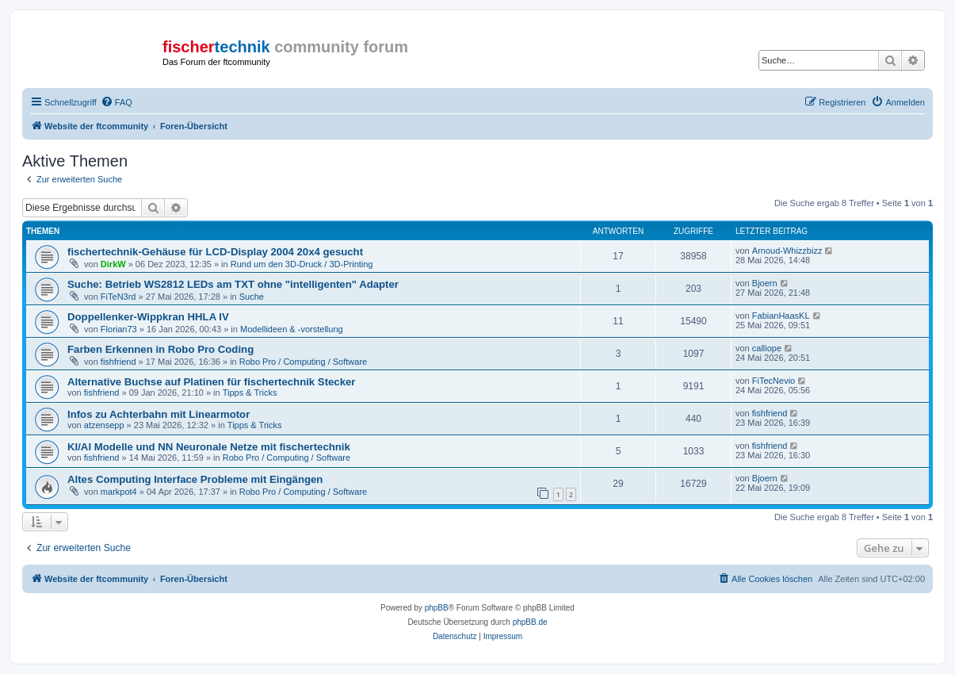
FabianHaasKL (781, 315)
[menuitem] (116, 102)
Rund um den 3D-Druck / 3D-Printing (302, 264)
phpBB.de (530, 622)
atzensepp (104, 425)
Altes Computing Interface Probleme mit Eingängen (195, 479)
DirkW (113, 264)
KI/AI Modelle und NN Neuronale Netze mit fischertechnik (208, 447)
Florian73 (119, 329)
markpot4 (119, 491)
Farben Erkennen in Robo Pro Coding (160, 349)
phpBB (437, 607)
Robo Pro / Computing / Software (303, 361)
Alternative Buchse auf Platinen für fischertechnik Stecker (211, 382)
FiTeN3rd (118, 296)
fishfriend (118, 361)
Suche (251, 296)
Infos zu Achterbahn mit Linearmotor (158, 414)
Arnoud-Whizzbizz (787, 250)
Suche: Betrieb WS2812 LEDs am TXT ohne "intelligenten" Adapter (233, 284)
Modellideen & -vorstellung (291, 329)
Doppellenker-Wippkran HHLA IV (148, 317)
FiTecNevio (773, 380)
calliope (766, 348)
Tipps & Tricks (250, 392)
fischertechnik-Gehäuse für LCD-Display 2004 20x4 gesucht (215, 252)
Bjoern (764, 283)
